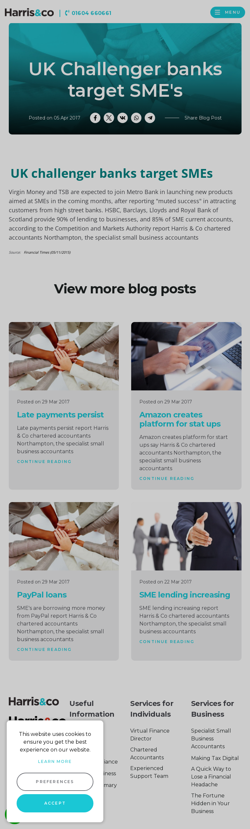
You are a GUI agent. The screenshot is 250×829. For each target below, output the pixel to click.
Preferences (55, 781)
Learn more (55, 761)
